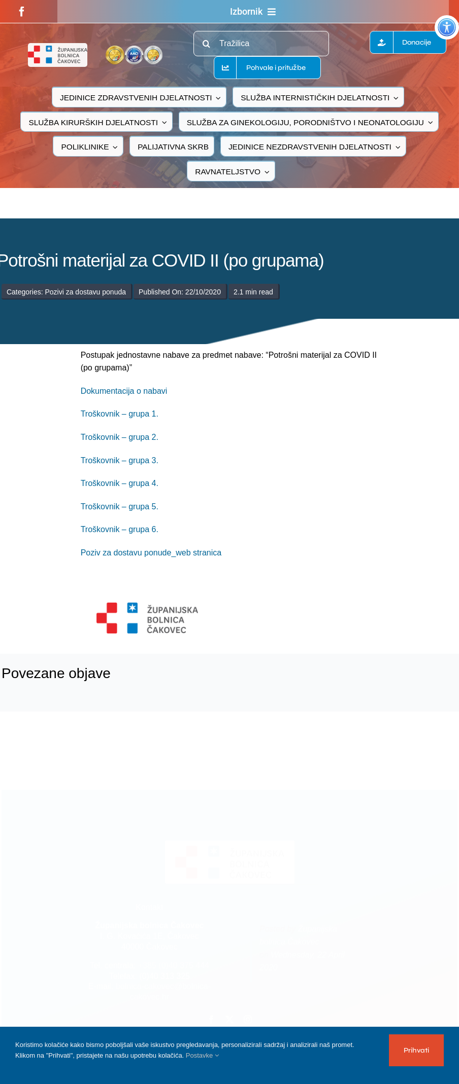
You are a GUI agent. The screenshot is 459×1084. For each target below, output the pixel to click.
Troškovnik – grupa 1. (119, 413)
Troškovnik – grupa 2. (119, 437)
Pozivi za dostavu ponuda (85, 292)
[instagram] (248, 1017)
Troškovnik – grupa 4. (119, 483)
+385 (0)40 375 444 (173, 963)
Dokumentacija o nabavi (124, 391)
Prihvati (416, 1050)
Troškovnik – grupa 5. (119, 506)
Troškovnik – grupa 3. (119, 460)
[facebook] (22, 12)
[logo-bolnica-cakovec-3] (147, 606)
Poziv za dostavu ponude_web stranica (151, 552)
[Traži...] (206, 43)
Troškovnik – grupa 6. (119, 529)
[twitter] (229, 1017)
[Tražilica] (261, 43)
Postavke (202, 1055)
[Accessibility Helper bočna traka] (447, 27)
